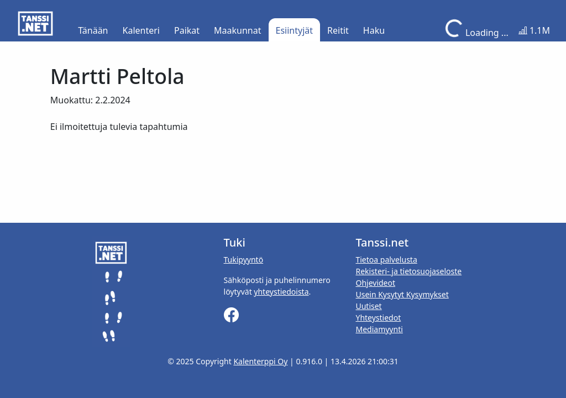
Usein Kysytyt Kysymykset (401, 294)
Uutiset (368, 306)
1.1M (534, 30)
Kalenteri (141, 30)
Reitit (338, 30)
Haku (374, 30)
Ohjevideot (375, 282)
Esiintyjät (294, 30)
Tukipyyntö (244, 259)
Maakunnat (237, 30)
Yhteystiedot (378, 317)
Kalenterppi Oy (260, 361)
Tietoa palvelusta (386, 259)
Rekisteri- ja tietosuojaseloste (408, 271)
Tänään (93, 30)
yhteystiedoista (281, 291)
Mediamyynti (378, 329)
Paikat (187, 30)
